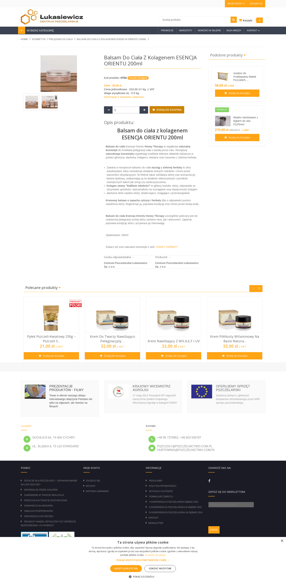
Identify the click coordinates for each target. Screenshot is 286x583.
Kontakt (153, 518)
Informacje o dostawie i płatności (124, 96)
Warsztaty (185, 30)
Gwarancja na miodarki (38, 505)
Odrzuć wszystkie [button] (160, 568)
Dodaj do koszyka (168, 109)
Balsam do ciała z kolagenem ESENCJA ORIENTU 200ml (111, 39)
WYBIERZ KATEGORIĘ (40, 30)
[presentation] (236, 514)
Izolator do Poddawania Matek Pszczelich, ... (244, 76)
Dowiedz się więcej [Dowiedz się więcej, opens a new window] (155, 555)
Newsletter (155, 523)
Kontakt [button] (253, 30)
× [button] (282, 541)
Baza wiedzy (234, 30)
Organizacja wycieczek (38, 516)
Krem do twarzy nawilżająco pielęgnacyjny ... (112, 338)
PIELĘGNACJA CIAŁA (61, 39)
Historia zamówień (97, 491)
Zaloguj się (93, 480)
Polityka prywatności (162, 486)
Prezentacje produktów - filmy (66, 388)
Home (24, 39)
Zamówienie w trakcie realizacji (44, 495)
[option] (51, 329)
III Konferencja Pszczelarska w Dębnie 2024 (175, 512)
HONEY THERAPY (166, 246)
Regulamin (155, 480)
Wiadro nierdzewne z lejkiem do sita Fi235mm (245, 121)
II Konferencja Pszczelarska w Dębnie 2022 (175, 507)
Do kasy (256, 3)
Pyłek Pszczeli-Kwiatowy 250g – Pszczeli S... (51, 338)
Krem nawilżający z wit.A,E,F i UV (174, 341)
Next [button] (259, 288)
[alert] (143, 560)
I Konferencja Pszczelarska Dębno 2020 (173, 502)
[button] (143, 560)
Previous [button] (252, 288)
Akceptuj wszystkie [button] (126, 568)
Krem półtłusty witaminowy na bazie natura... (234, 338)
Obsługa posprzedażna (38, 511)
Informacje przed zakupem (40, 490)
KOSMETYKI (39, 39)
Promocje (167, 30)
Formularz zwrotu (161, 496)
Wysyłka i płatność (161, 491)
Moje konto (236, 3)
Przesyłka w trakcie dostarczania (45, 500)
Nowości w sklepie (209, 30)
